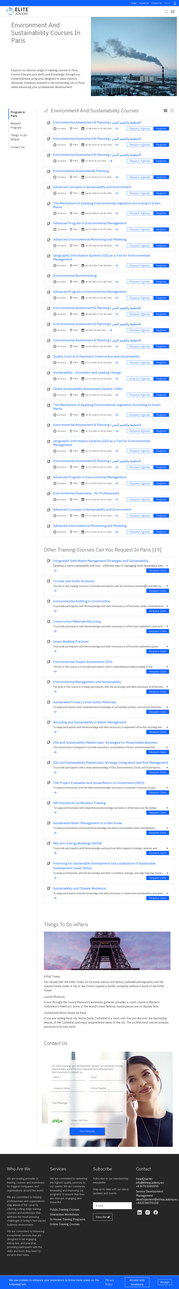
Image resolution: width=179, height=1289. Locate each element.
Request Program (16, 125)
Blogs (134, 3)
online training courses (65, 1224)
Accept (164, 1282)
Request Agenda (140, 128)
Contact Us (156, 3)
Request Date (157, 570)
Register (161, 128)
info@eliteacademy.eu (150, 1182)
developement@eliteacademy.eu (157, 1199)
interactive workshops (64, 1214)
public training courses (65, 1209)
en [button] (168, 3)
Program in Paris (18, 114)
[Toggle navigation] (173, 11)
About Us (144, 3)
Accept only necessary (137, 1282)
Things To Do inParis (18, 137)
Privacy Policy (109, 1282)
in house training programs (67, 1219)
